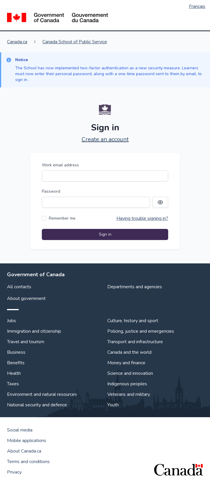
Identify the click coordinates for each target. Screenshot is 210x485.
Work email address (60, 165)
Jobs (11, 320)
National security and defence (37, 405)
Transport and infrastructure (135, 342)
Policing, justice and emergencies (140, 331)
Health (14, 373)
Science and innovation (130, 373)
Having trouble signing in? (142, 218)
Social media (19, 430)
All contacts (19, 287)
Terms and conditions (28, 461)
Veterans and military (128, 394)
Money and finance (126, 363)
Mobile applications (26, 440)
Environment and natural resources (42, 394)
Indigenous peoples (127, 384)
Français (197, 6)
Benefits (16, 363)
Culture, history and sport (132, 320)
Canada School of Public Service (74, 42)
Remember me (62, 218)
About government (26, 298)
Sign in (105, 234)
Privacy (14, 472)
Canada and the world (129, 352)
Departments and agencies (134, 287)
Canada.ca (17, 42)
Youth (113, 405)
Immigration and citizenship (34, 331)
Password (51, 191)
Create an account (105, 139)
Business (16, 352)
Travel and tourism (25, 342)
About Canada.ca (24, 451)
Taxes (13, 384)
